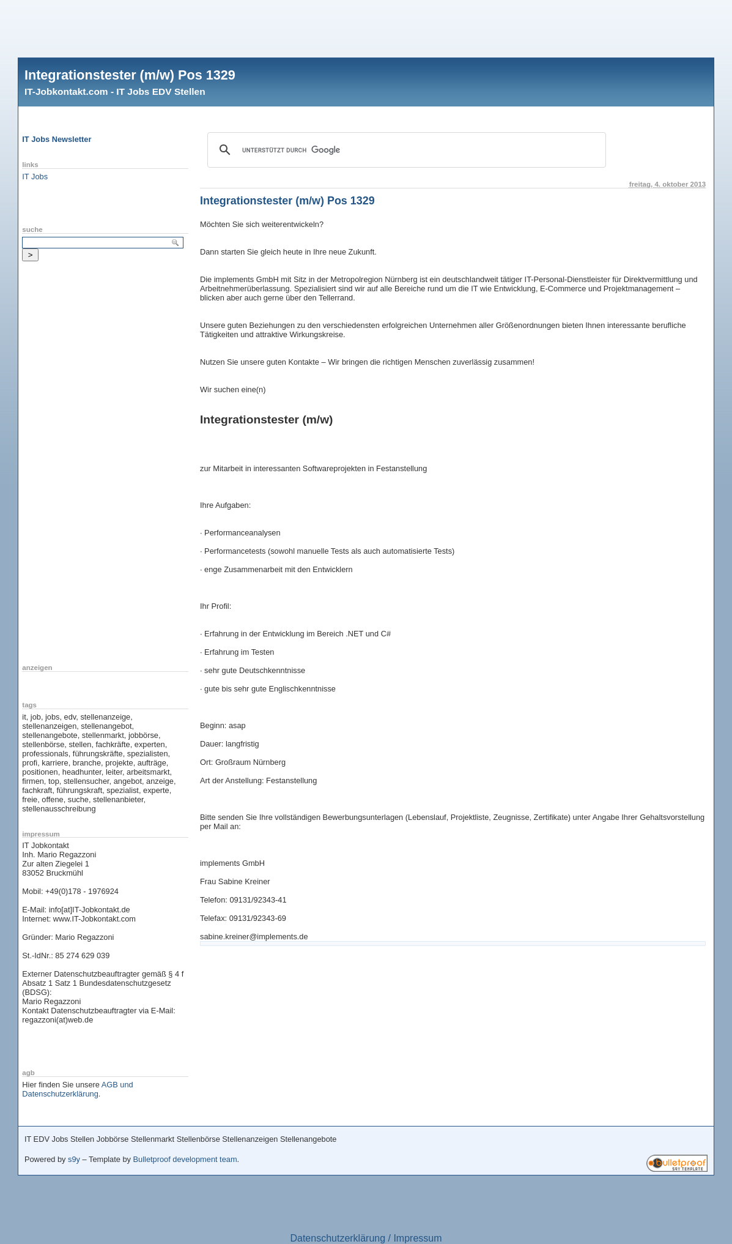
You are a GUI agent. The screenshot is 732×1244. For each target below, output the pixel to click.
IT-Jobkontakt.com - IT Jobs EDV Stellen (114, 91)
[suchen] (404, 150)
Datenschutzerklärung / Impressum (366, 1238)
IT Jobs (35, 176)
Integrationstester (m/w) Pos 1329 (129, 75)
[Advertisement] (366, 27)
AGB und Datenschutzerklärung (77, 1089)
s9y (74, 1159)
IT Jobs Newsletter (56, 139)
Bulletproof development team (185, 1159)
